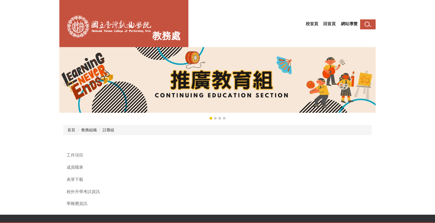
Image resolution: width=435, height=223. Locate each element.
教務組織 (89, 130)
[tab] (211, 118)
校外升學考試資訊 (83, 191)
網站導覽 (349, 23)
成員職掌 (75, 167)
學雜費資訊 (77, 203)
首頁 (71, 130)
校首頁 (312, 23)
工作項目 (75, 155)
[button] (66, 84)
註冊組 (108, 130)
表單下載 (75, 179)
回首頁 (329, 23)
